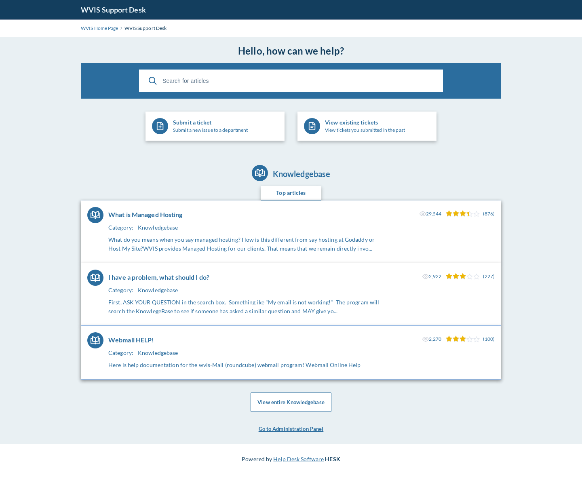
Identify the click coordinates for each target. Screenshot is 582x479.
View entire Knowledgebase (291, 402)
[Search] (153, 80)
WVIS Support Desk (113, 9)
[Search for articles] (291, 81)
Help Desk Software (298, 459)
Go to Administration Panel (291, 429)
